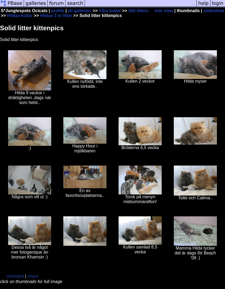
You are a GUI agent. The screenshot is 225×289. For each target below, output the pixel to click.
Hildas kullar (20, 15)
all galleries (79, 10)
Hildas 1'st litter (56, 15)
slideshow (213, 10)
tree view (164, 10)
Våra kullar (110, 10)
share (32, 276)
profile (57, 10)
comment (15, 276)
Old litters (138, 10)
